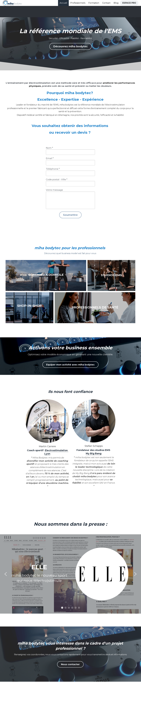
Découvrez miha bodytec (70, 46)
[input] (70, 152)
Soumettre (70, 214)
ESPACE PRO (129, 3)
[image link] (12, 3)
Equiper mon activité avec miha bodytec (70, 364)
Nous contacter (70, 665)
